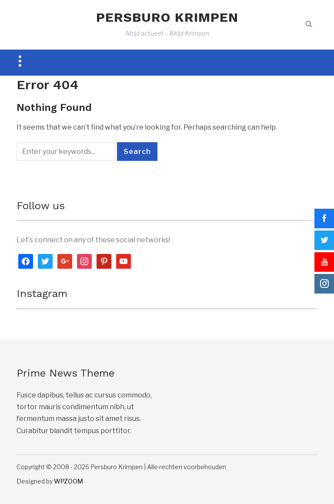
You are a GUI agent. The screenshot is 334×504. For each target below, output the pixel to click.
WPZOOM (68, 481)
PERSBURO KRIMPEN (167, 17)
